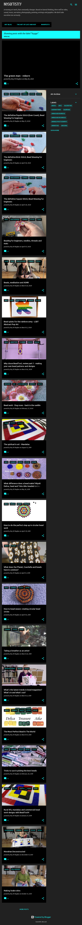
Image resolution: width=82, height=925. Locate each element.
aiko (60, 105)
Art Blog (7, 24)
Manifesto (44, 24)
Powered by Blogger (41, 917)
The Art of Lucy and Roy (25, 24)
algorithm (68, 105)
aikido (54, 105)
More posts (24, 909)
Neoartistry (12, 4)
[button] (76, 83)
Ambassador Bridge (58, 113)
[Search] (71, 4)
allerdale (67, 109)
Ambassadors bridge (59, 117)
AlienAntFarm (56, 109)
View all (7, 36)
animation (55, 125)
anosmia (64, 125)
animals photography (59, 121)
